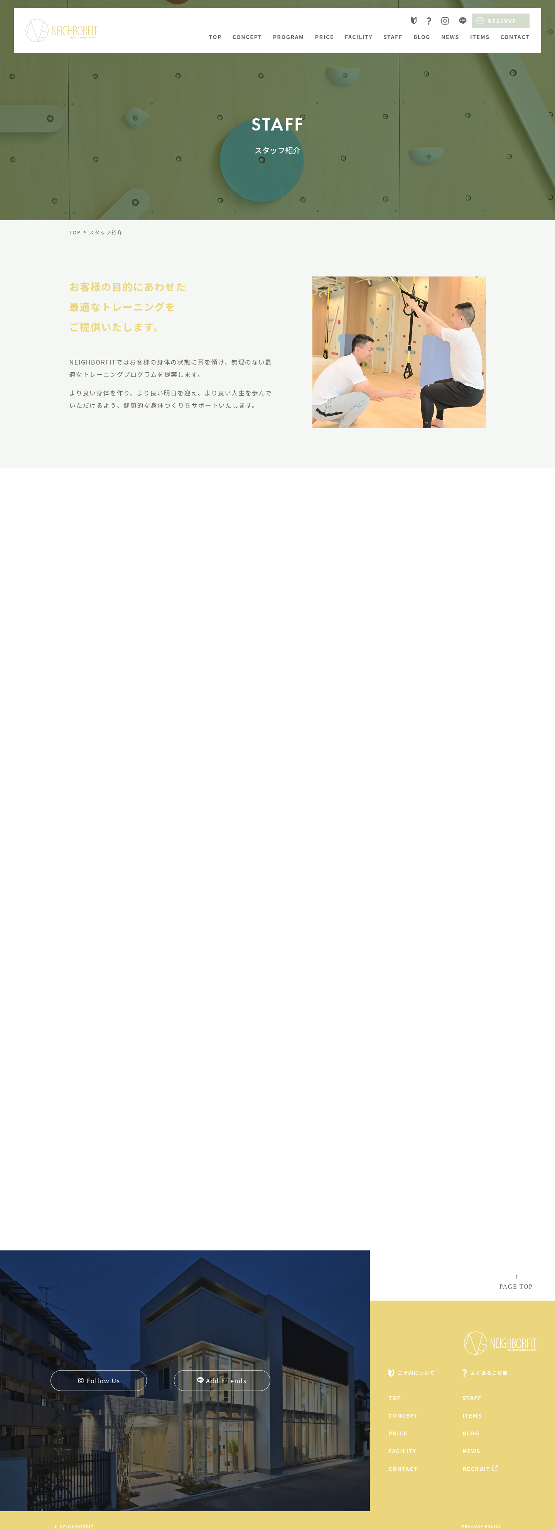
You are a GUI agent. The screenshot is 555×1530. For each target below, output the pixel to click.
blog (421, 37)
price (324, 37)
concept (247, 37)
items (480, 37)
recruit (476, 1468)
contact (515, 37)
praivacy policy (481, 1526)
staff (393, 37)
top (215, 37)
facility (359, 37)
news (450, 37)
